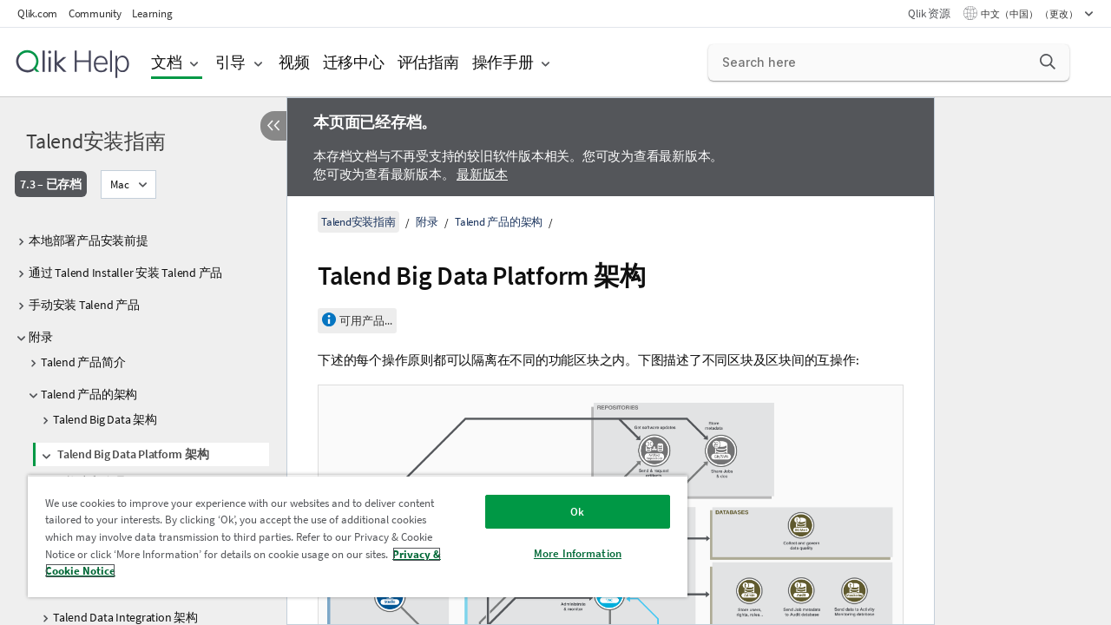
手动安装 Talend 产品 (84, 304)
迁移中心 (354, 62)
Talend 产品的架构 (89, 394)
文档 (166, 62)
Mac (119, 184)
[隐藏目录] (273, 126)
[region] (357, 536)
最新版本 (482, 174)
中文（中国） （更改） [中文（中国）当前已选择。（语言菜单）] (1030, 14)
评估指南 (428, 62)
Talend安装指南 (96, 141)
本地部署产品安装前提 (88, 240)
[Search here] (888, 62)
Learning (152, 13)
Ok (577, 511)
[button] (1048, 61)
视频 (294, 62)
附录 (41, 337)
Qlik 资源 (929, 13)
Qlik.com (37, 13)
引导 (231, 62)
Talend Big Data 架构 (105, 419)
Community (95, 13)
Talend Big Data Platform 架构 (132, 454)
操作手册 (503, 62)
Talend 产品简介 (83, 362)
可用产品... (365, 320)
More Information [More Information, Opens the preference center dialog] (577, 553)
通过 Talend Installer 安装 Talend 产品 (125, 272)
